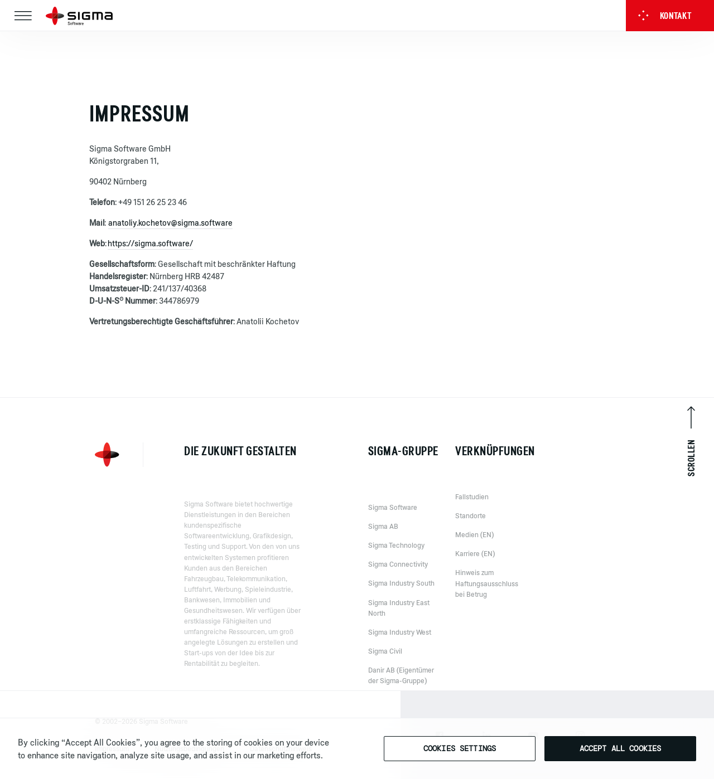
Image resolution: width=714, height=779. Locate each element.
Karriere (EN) (475, 559)
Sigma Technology (396, 554)
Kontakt (665, 15)
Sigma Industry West (399, 641)
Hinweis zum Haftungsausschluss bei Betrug (486, 589)
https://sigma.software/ (150, 243)
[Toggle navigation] (23, 15)
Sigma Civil (385, 660)
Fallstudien (472, 502)
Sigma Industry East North (399, 617)
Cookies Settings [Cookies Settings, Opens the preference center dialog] (459, 748)
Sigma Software (392, 516)
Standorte (470, 521)
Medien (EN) (474, 540)
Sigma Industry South (401, 592)
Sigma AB (383, 535)
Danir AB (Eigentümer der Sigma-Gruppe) (401, 684)
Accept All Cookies (621, 748)
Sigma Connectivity (398, 573)
